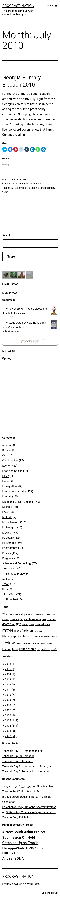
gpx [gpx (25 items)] (18, 624)
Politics (37, 183)
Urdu (5, 589)
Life (4, 511)
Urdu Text (10, 594)
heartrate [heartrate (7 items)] (25, 624)
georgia (42, 187)
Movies (6, 532)
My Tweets (8, 350)
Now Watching (45, 786)
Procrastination (18, 6)
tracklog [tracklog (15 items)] (6, 649)
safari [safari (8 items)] (25, 644)
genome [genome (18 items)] (51, 619)
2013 (11, 679)
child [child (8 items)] (53, 615)
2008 (11, 705)
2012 (11, 684)
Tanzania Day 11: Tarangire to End (22, 750)
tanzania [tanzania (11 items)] (35, 643)
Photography (10, 547)
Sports (6, 578)
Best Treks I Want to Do (26, 791)
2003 (11, 730)
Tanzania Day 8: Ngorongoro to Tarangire (26, 766)
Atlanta (6, 445)
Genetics (9, 568)
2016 (10, 669)
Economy (7, 465)
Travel (5, 584)
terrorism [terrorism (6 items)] (43, 644)
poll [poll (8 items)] (31, 637)
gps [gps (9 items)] (13, 624)
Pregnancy (8, 558)
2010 (13, 187)
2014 (10, 674)
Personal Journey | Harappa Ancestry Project (29, 807)
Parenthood (9, 542)
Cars (5, 455)
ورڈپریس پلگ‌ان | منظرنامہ (17, 786)
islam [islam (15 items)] (38, 624)
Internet (7, 496)
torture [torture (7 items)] (49, 644)
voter (5, 191)
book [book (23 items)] (47, 614)
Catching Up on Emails (20, 843)
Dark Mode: (50, 892)
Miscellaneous (11, 522)
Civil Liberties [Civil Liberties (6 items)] (15, 619)
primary (51, 187)
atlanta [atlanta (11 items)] (29, 614)
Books (6, 450)
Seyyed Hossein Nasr (12, 331)
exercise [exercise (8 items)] (37, 619)
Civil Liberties (10, 460)
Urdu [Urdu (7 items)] (38, 649)
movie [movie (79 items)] (7, 630)
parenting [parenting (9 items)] (38, 631)
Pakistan (7, 537)
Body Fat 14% (20, 817)
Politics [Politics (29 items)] (24, 636)
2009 (11, 699)
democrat (22, 187)
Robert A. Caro (10, 317)
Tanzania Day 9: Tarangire (17, 761)
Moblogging (9, 527)
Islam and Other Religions (17, 501)
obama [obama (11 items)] (17, 631)
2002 (11, 736)
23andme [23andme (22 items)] (8, 614)
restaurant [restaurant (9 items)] (52, 637)
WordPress (33, 883)
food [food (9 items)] (44, 619)
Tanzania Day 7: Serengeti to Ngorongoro (26, 771)
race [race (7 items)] (46, 637)
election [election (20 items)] (29, 619)
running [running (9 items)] (18, 643)
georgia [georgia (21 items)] (7, 624)
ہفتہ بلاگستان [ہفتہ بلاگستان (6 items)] (46, 649)
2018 (11, 663)
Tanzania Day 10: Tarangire (18, 756)
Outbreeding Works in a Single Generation (31, 812)
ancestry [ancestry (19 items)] (20, 614)
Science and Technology (16, 563)
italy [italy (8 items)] (42, 624)
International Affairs (14, 491)
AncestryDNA (13, 858)
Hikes (5, 476)
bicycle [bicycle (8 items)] (36, 615)
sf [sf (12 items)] (29, 643)
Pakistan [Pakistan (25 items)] (27, 630)
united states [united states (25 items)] (27, 649)
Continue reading (13, 134)
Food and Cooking (13, 470)
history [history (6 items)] (31, 624)
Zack (5, 791)
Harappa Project (15, 573)
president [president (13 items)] (39, 636)
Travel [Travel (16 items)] (15, 649)
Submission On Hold (18, 837)
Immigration (25, 183)
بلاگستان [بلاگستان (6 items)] (54, 649)
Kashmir (7, 506)
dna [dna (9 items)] (21, 619)
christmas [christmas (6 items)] (5, 619)
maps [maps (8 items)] (47, 624)
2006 (11, 715)
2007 (11, 710)
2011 (11, 689)
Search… (7, 235)
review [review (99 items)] (8, 642)
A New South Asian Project (23, 832)
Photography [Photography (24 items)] (10, 636)
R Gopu (6, 796)
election (32, 187)
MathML (7, 517)
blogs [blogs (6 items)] (41, 615)
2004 (11, 725)
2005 (11, 720)
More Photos (10, 292)
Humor (6, 481)
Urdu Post (12, 599)
